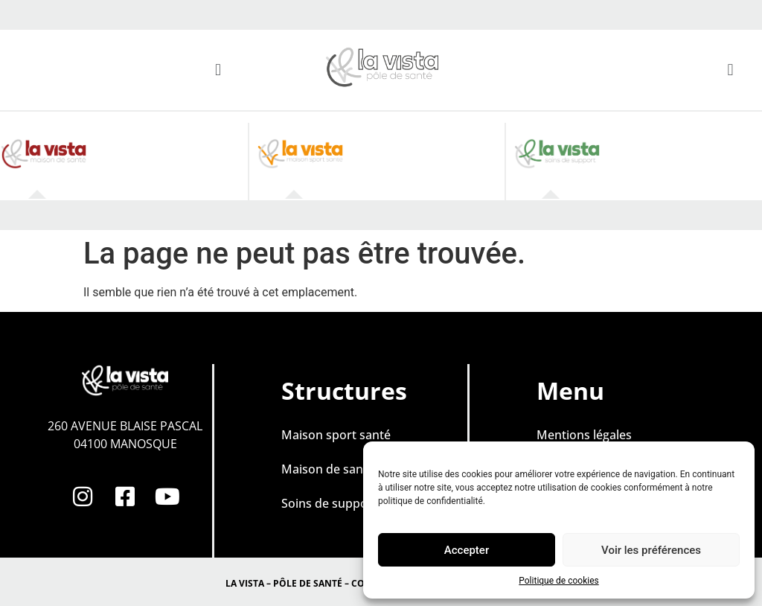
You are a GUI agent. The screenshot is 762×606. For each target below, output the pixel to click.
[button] (217, 69)
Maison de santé (327, 469)
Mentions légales (584, 435)
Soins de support (329, 503)
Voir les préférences (651, 550)
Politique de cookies (558, 580)
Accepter (466, 550)
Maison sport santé (336, 435)
